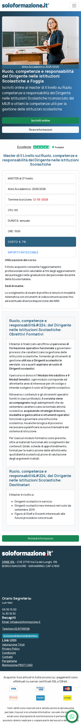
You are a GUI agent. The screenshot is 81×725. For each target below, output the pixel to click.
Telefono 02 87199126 (16, 629)
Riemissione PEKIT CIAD (17, 665)
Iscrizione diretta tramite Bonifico (20, 635)
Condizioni (9, 653)
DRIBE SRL (8, 562)
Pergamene (9, 661)
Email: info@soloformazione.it (21, 622)
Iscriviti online (40, 120)
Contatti (7, 657)
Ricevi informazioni (40, 130)
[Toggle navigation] (74, 5)
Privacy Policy (11, 649)
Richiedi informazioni (40, 538)
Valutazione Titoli (13, 644)
